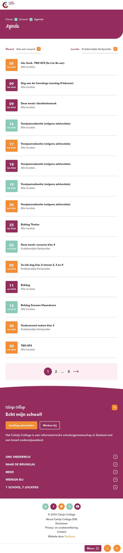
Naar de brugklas (20, 464)
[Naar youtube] (77, 506)
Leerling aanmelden (21, 425)
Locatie (75, 49)
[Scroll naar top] (114, 407)
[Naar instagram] (69, 506)
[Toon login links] (117, 548)
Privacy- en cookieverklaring (61, 527)
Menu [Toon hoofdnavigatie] (93, 548)
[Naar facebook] (53, 506)
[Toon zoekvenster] (107, 548)
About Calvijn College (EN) (61, 519)
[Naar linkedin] (45, 506)
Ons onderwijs (18, 457)
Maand (10, 49)
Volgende (76, 371)
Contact (61, 531)
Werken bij (15, 479)
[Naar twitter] (61, 506)
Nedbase (70, 536)
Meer (10, 472)
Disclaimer (61, 523)
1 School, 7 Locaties (22, 487)
